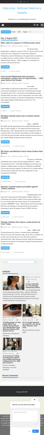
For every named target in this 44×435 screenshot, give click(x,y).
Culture (4, 110)
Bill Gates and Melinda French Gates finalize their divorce (22, 152)
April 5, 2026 (7, 317)
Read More (5, 67)
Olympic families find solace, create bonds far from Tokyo (20, 223)
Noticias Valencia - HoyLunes (21, 46)
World (3, 71)
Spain (3, 217)
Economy (4, 181)
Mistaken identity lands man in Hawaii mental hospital (20, 117)
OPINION (6, 272)
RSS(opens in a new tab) (15, 19)
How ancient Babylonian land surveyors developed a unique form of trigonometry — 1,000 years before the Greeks (22, 78)
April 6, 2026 (30, 277)
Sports (4, 252)
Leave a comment (15, 71)
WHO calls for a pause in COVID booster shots (20, 43)
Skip (29, 431)
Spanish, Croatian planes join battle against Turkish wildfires (19, 188)
